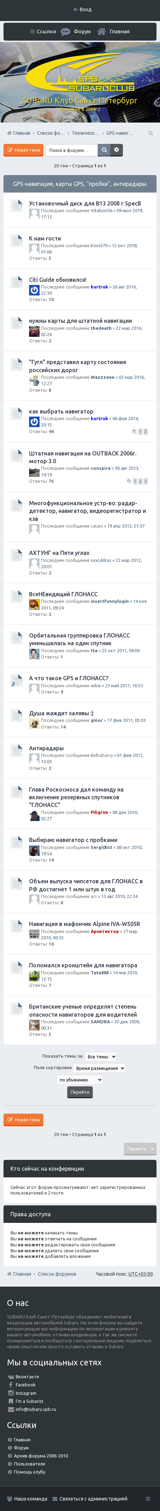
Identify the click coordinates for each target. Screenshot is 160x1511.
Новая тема (27, 149)
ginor (97, 720)
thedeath (101, 328)
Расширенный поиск (116, 150)
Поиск (104, 150)
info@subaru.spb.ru (36, 1409)
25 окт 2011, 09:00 (121, 650)
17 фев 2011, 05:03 (126, 720)
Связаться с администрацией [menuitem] (93, 1499)
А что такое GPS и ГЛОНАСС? (68, 678)
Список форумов (57, 1274)
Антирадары (46, 748)
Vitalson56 (101, 210)
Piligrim (99, 812)
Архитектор (105, 931)
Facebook (26, 1384)
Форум (21, 1447)
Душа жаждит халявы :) (61, 713)
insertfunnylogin (110, 601)
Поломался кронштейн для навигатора (83, 965)
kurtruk (99, 286)
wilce (96, 685)
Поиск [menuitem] (150, 133)
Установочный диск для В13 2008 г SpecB (85, 203)
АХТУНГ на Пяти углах (59, 553)
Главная (120, 31)
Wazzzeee (102, 377)
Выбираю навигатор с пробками (73, 840)
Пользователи (29, 1463)
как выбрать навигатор (61, 411)
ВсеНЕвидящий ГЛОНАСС (63, 594)
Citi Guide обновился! (57, 280)
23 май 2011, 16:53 (124, 685)
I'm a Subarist (29, 1401)
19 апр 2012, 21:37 (126, 525)
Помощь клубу (29, 1471)
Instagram (26, 1393)
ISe (94, 650)
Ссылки (46, 31)
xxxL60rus (101, 560)
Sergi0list (101, 847)
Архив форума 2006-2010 (41, 1455)
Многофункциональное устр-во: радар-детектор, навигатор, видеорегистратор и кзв (87, 511)
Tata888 (100, 972)
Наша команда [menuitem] (30, 1499)
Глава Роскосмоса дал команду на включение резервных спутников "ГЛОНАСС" (76, 797)
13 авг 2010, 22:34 (119, 896)
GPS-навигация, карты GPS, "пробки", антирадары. (80, 184)
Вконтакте (27, 1376)
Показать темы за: (79, 1056)
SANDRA (100, 1021)
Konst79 (99, 245)
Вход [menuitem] (86, 9)
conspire (101, 468)
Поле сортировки (80, 1068)
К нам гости (45, 238)
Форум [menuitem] (82, 31)
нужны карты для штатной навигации (80, 321)
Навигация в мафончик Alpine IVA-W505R (84, 924)
